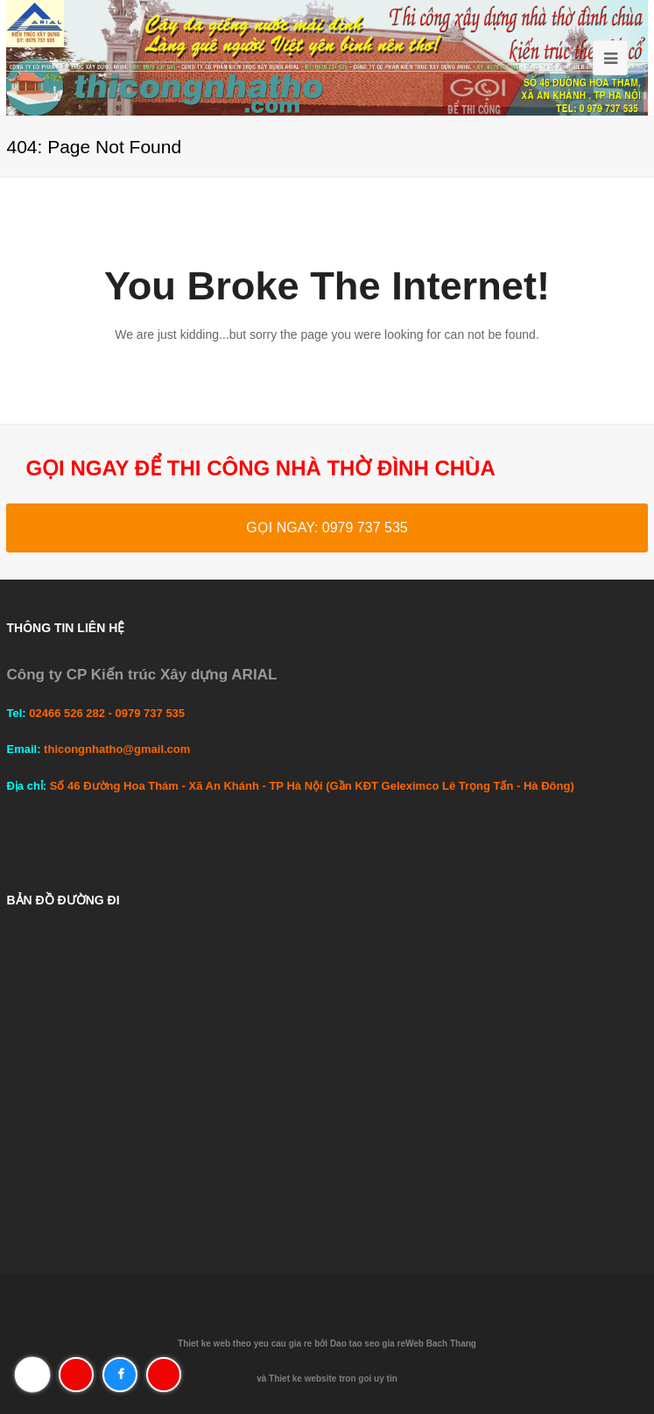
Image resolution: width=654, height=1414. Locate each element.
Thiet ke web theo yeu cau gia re (245, 1343)
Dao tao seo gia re (367, 1343)
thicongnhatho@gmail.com (117, 749)
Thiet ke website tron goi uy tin (333, 1378)
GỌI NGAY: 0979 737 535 (326, 527)
